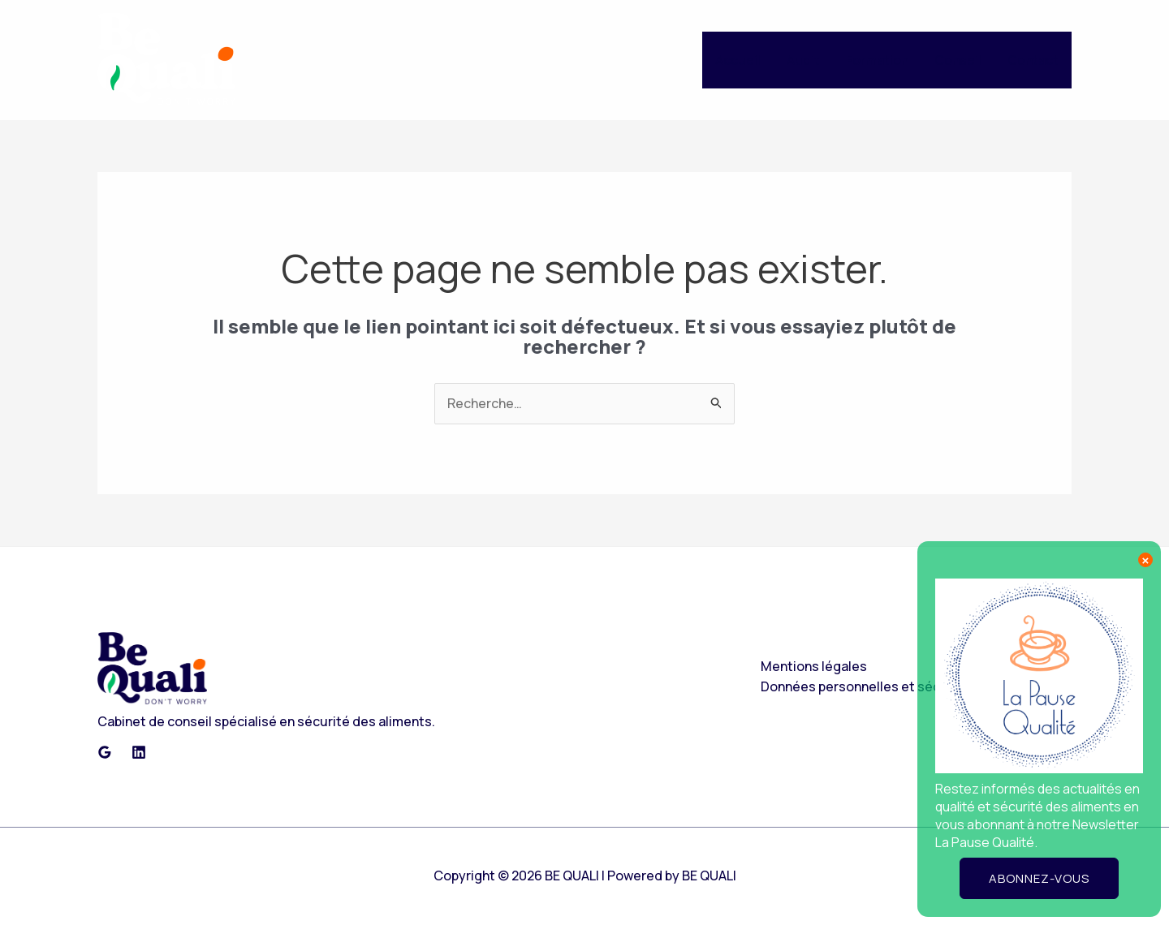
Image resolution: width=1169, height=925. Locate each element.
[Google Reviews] (104, 752)
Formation (877, 60)
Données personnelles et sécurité (865, 686)
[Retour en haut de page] (152, 668)
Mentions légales (814, 666)
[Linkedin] (139, 752)
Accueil (738, 60)
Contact (1033, 60)
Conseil (957, 60)
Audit (803, 60)
